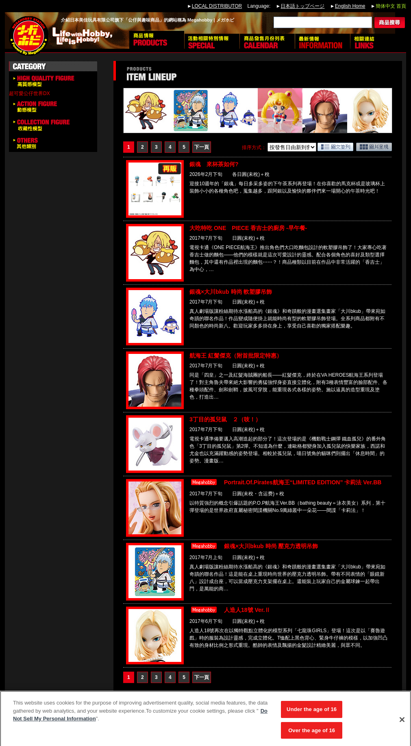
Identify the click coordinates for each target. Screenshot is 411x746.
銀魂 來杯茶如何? (214, 164)
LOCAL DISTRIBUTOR (217, 6)
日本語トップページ (302, 6)
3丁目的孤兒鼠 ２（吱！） (225, 419)
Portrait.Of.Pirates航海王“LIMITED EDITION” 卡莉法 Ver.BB (302, 482)
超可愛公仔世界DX (29, 93)
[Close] (402, 722)
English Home (350, 6)
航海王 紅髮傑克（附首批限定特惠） (235, 355)
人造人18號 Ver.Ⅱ (247, 610)
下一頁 (201, 147)
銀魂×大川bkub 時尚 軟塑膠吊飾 (230, 291)
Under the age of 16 (312, 712)
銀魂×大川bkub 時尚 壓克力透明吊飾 (271, 546)
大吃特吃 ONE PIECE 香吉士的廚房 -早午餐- (248, 228)
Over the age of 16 (311, 733)
